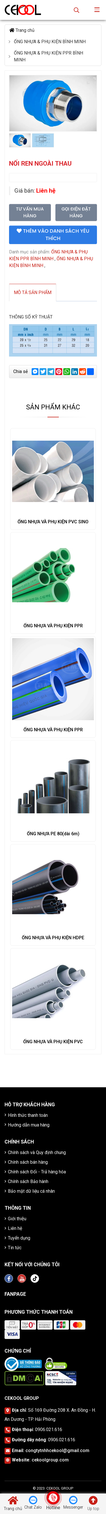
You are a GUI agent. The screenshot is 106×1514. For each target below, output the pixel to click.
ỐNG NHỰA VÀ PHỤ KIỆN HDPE (53, 937)
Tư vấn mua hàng (30, 212)
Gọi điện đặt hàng (76, 212)
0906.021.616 (48, 1429)
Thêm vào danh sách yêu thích (53, 235)
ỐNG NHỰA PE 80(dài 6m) (53, 833)
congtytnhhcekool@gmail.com (57, 1450)
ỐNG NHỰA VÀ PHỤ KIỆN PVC (53, 1041)
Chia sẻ (20, 371)
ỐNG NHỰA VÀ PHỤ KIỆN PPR (53, 625)
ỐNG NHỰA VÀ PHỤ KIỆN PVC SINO (53, 521)
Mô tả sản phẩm (32, 292)
